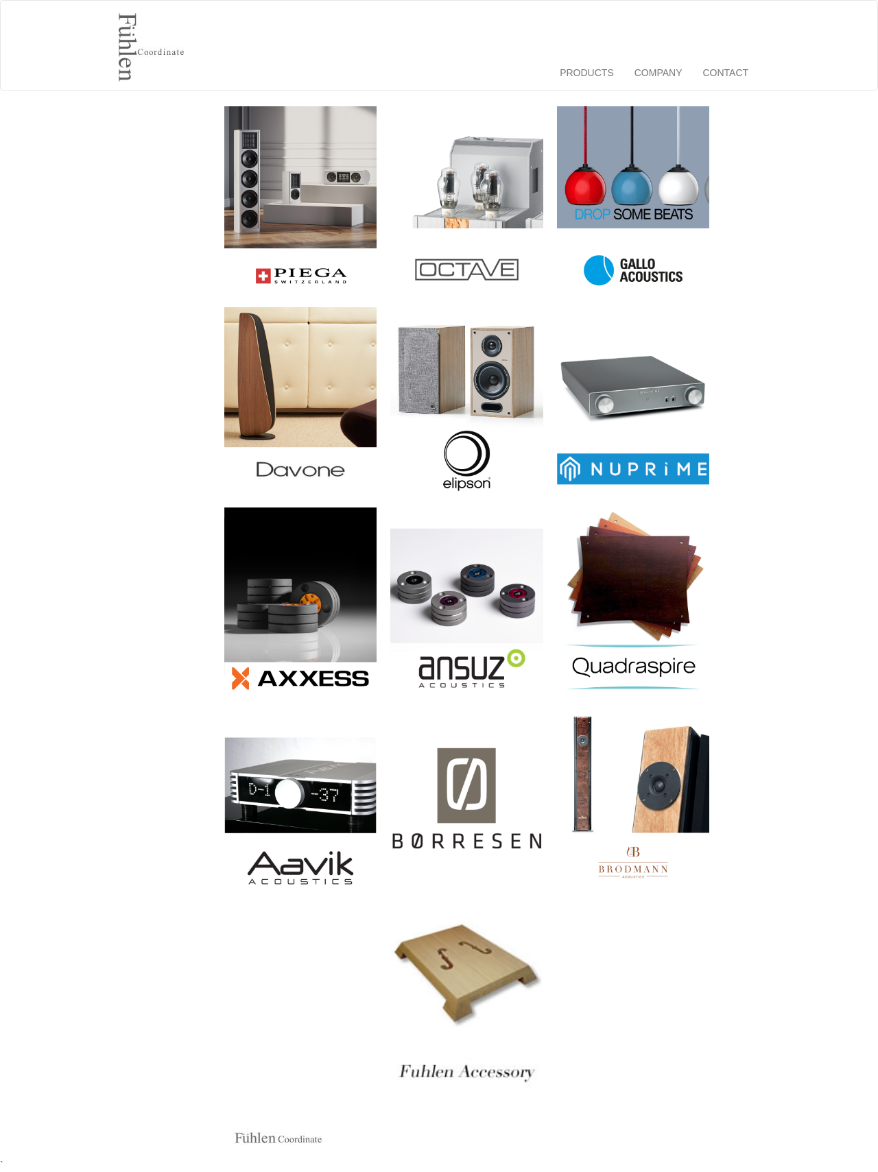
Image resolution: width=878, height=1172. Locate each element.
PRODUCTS (587, 72)
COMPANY (658, 72)
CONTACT (725, 72)
